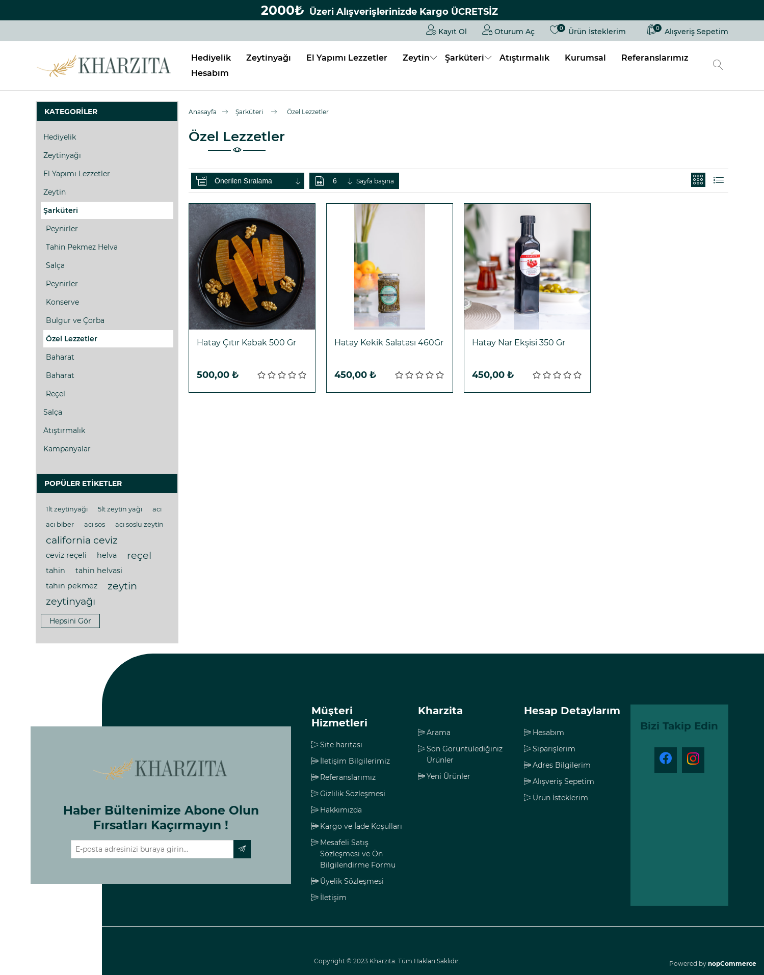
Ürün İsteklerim (560, 797)
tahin (55, 570)
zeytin (122, 586)
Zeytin (416, 58)
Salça (55, 265)
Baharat (60, 357)
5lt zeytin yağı (120, 509)
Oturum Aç (508, 29)
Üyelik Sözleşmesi (352, 881)
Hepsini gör (70, 621)
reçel (139, 555)
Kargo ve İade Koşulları (361, 826)
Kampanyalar (67, 448)
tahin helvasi (98, 570)
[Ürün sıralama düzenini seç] (258, 181)
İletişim (333, 897)
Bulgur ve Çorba (75, 320)
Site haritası (341, 744)
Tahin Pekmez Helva (82, 247)
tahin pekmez (71, 585)
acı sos (94, 524)
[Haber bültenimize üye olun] (152, 849)
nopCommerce (732, 963)
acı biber (60, 524)
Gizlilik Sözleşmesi (352, 793)
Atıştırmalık (524, 58)
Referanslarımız (655, 58)
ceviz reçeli (66, 555)
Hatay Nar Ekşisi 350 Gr (518, 342)
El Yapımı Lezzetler (346, 58)
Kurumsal (585, 58)
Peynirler (62, 228)
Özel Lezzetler (71, 338)
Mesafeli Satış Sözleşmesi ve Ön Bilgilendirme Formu (358, 854)
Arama (439, 732)
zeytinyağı (70, 601)
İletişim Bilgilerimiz (355, 761)
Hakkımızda (341, 810)
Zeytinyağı (268, 58)
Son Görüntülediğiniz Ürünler (465, 754)
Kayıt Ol (446, 29)
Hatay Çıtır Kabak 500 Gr (246, 342)
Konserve (62, 302)
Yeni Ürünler (448, 776)
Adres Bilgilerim (562, 765)
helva (107, 555)
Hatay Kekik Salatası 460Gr (388, 342)
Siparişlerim (554, 748)
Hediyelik (211, 58)
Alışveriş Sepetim (563, 781)
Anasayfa (203, 112)
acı (157, 509)
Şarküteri (464, 58)
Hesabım (210, 73)
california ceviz (82, 540)
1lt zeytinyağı (67, 509)
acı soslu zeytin (139, 524)
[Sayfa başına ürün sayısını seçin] (343, 181)
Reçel (55, 393)
